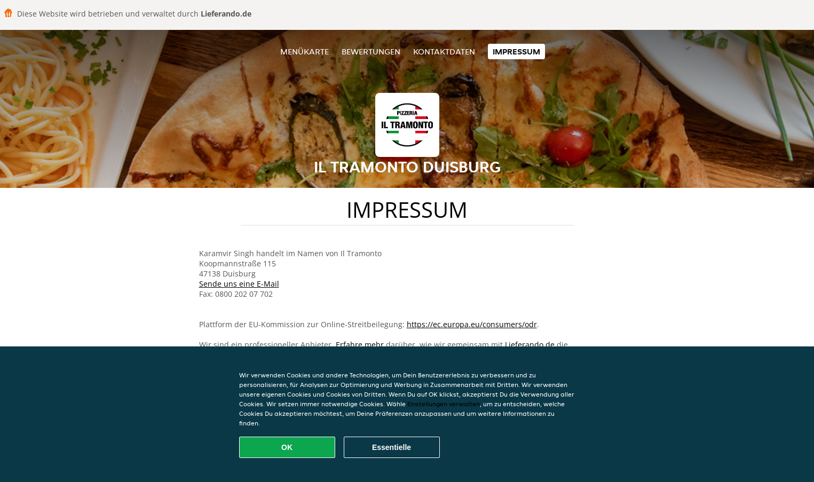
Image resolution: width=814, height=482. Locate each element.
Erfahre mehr (360, 344)
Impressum (516, 51)
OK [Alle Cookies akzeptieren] (287, 447)
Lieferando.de (530, 344)
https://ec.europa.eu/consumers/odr (472, 324)
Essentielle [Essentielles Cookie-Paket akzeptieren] (391, 447)
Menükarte (304, 51)
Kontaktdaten (444, 51)
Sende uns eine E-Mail (239, 284)
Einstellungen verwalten (443, 404)
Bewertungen (371, 51)
